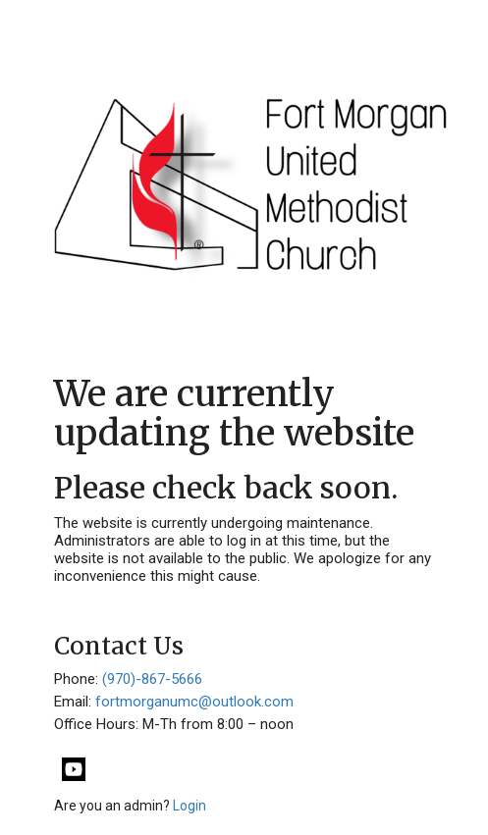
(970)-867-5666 (152, 679)
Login (189, 805)
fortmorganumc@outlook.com (194, 701)
